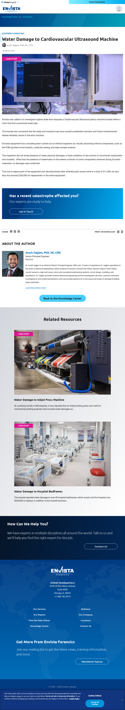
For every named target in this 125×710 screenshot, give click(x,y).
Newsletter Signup (92, 661)
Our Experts (39, 614)
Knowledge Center (10, 16)
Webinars (85, 608)
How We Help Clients (39, 620)
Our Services (39, 608)
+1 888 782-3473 (62, 596)
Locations (86, 620)
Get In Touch (26, 211)
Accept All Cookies (95, 703)
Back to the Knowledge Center (63, 298)
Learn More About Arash (35, 288)
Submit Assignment (97, 2)
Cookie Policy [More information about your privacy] (74, 699)
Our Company (86, 614)
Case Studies (27, 16)
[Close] (122, 700)
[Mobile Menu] (119, 8)
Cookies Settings (94, 696)
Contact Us (101, 546)
